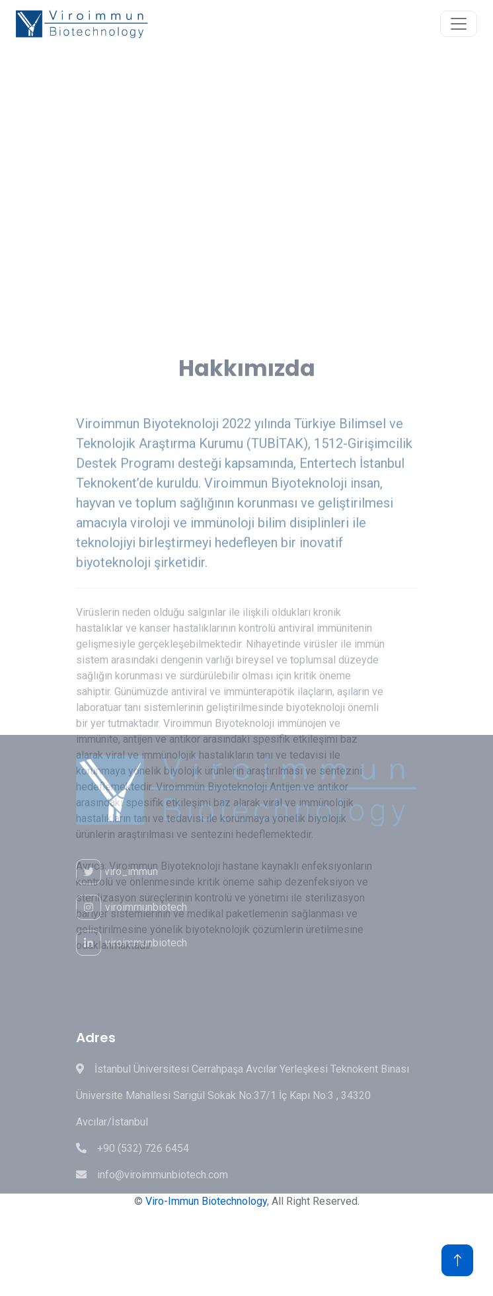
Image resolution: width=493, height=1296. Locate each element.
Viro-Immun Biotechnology (206, 1201)
